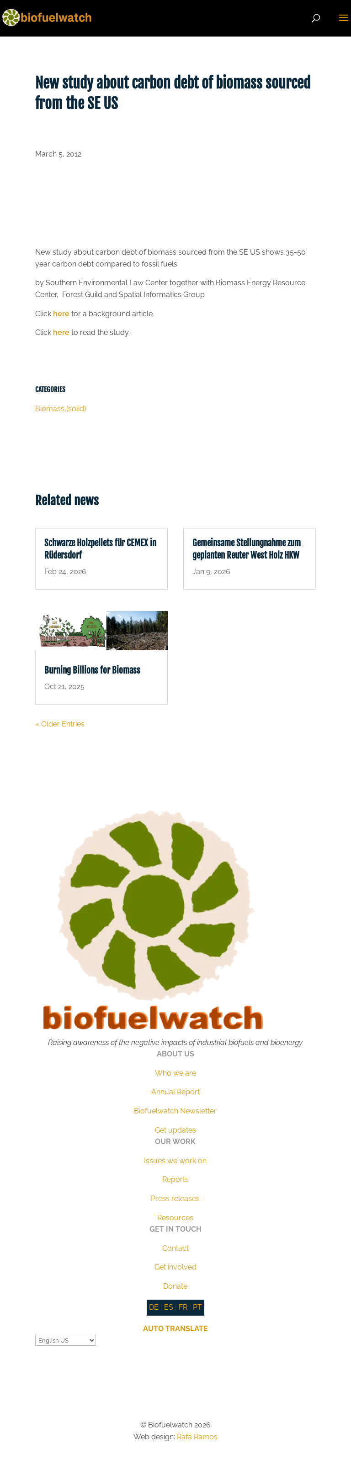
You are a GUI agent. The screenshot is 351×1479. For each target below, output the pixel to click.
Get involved (175, 1267)
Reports (175, 1179)
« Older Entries (60, 724)
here (61, 313)
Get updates (175, 1130)
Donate (175, 1286)
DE (154, 1307)
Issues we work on (175, 1160)
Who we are (175, 1073)
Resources (175, 1217)
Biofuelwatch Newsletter (175, 1111)
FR (183, 1307)
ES (168, 1307)
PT (197, 1307)
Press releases (175, 1198)
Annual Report (175, 1091)
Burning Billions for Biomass (92, 670)
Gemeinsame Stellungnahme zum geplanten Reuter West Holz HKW (246, 549)
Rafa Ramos (197, 1436)
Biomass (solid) (60, 408)
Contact (175, 1248)
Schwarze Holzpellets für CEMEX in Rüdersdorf (100, 549)
